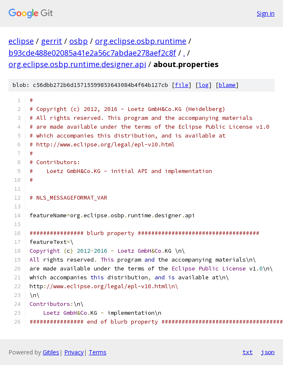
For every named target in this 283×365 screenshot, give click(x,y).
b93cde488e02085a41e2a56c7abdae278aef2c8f (92, 53)
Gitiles (51, 352)
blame (227, 85)
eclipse (21, 41)
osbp (78, 41)
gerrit (51, 41)
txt (247, 352)
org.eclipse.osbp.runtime (140, 41)
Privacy (74, 352)
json (268, 352)
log (204, 85)
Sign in (266, 13)
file (181, 85)
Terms (97, 352)
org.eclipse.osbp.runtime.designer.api (77, 64)
